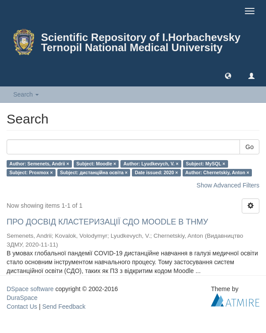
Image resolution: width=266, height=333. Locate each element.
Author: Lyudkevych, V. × (151, 163)
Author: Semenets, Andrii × (39, 163)
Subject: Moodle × (96, 163)
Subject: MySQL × (205, 163)
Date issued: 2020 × (156, 172)
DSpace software (30, 288)
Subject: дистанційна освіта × (93, 172)
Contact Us (22, 306)
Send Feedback (64, 306)
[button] (228, 75)
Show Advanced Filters (228, 185)
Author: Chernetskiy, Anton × (217, 172)
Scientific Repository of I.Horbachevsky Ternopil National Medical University (140, 42)
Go (249, 146)
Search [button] (26, 94)
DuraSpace (22, 297)
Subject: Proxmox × (30, 172)
